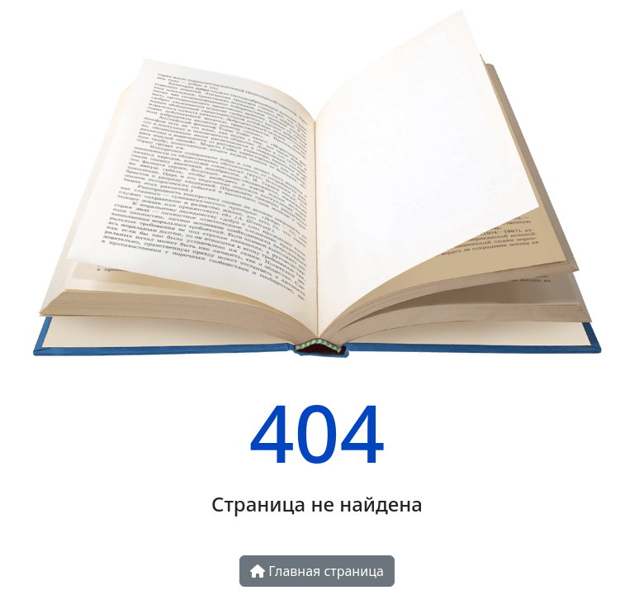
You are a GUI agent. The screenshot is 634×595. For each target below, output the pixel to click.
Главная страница (317, 571)
